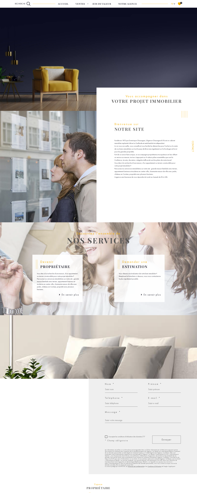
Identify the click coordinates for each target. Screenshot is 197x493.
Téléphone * (114, 398)
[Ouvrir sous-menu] (88, 4)
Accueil (63, 3)
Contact (192, 146)
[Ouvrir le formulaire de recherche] (23, 4)
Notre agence (127, 3)
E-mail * (154, 398)
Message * (113, 412)
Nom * (110, 384)
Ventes (80, 3)
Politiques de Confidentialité (136, 466)
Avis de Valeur (101, 3)
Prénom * (155, 384)
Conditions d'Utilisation (154, 466)
